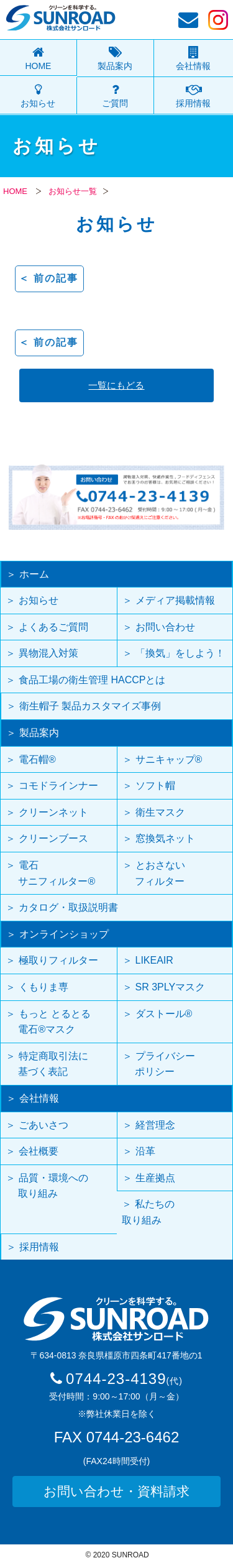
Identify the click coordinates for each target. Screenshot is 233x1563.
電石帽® (37, 759)
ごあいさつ (43, 1125)
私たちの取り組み (148, 1212)
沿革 (145, 1151)
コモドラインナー (58, 785)
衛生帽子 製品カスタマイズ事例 (90, 706)
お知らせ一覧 (72, 191)
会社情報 (193, 66)
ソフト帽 (155, 785)
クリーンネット (53, 812)
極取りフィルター (58, 960)
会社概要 (38, 1151)
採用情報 (193, 103)
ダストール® (157, 1021)
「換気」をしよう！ (180, 653)
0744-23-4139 (124, 1378)
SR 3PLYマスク (170, 987)
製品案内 (115, 66)
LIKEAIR (154, 960)
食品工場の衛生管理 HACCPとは (92, 680)
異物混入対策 (48, 653)
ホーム (34, 574)
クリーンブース (53, 838)
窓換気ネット (165, 838)
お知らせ (38, 103)
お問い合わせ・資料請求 (116, 1491)
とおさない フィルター (153, 873)
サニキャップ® (169, 759)
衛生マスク (160, 812)
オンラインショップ (64, 934)
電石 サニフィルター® (50, 873)
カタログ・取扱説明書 (68, 907)
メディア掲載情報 (175, 600)
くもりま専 (43, 987)
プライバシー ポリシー (158, 1064)
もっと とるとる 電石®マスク (48, 1021)
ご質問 (115, 103)
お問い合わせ (165, 627)
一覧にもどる (116, 385)
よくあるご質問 (53, 627)
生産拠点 (155, 1178)
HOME (38, 66)
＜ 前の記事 (48, 278)
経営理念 (155, 1125)
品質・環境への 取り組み (47, 1186)
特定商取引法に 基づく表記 (47, 1064)
